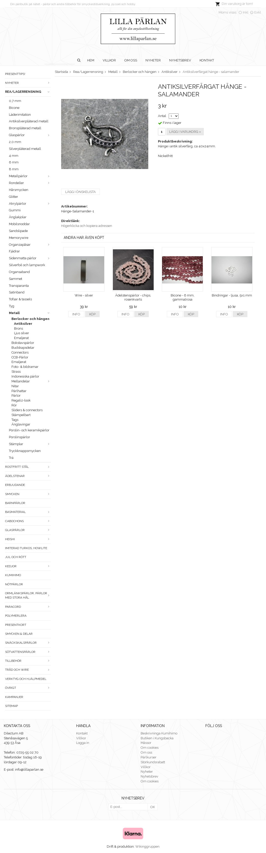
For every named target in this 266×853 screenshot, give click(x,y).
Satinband (16, 292)
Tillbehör (28, 661)
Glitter (13, 197)
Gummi (15, 210)
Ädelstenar (28, 476)
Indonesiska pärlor (25, 376)
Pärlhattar (18, 391)
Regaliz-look (21, 400)
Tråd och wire (28, 669)
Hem (90, 60)
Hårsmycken (18, 190)
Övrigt (28, 688)
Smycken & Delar (19, 634)
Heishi (28, 539)
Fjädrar (14, 251)
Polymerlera (15, 615)
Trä (11, 458)
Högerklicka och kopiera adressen (86, 226)
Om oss (130, 60)
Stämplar (30, 444)
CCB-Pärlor (19, 357)
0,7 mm (15, 101)
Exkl (257, 12)
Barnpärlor (15, 503)
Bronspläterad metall (25, 128)
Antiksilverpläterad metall (28, 121)
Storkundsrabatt (153, 762)
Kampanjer (14, 697)
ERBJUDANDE (15, 485)
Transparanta (19, 286)
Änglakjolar (17, 217)
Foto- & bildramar (24, 367)
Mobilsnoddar (19, 224)
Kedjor (28, 566)
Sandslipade (18, 231)
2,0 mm (15, 142)
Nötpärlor (14, 584)
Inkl (245, 12)
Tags (14, 420)
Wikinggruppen (147, 846)
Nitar (15, 386)
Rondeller (30, 183)
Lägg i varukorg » (185, 132)
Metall (30, 313)
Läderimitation (20, 115)
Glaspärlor (30, 135)
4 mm (13, 156)
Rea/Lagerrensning (28, 92)
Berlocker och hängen (31, 319)
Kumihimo (13, 575)
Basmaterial (28, 512)
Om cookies (149, 747)
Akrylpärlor (30, 203)
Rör (14, 405)
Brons (18, 328)
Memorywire (18, 238)
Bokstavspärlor (22, 343)
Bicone (14, 108)
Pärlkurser (148, 757)
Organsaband (19, 272)
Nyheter (153, 60)
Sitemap (11, 706)
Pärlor (16, 395)
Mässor (146, 743)
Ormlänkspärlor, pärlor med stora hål (28, 595)
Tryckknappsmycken (25, 451)
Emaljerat (21, 338)
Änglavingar (20, 424)
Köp (92, 314)
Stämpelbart (21, 415)
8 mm (14, 169)
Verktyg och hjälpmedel (25, 679)
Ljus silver (21, 333)
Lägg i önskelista (80, 192)
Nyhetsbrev (180, 60)
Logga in (82, 743)
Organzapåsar (30, 245)
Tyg (11, 306)
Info (76, 314)
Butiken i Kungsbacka (157, 738)
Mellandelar (31, 381)
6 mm (14, 162)
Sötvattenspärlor (28, 652)
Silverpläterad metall (25, 149)
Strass (16, 371)
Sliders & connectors (27, 410)
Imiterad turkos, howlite (26, 548)
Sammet (15, 279)
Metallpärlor (30, 176)
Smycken (28, 494)
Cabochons (28, 521)
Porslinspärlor (19, 437)
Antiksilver (23, 324)
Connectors (20, 352)
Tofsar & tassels (20, 299)
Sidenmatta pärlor (30, 258)
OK (152, 807)
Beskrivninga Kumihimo (159, 733)
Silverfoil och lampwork (27, 265)
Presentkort (15, 625)
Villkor (109, 60)
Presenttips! (15, 74)
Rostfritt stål (28, 467)
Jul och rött (15, 557)
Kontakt (207, 60)
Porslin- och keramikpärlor (29, 430)
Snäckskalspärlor (28, 642)
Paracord (28, 607)
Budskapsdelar (22, 348)
